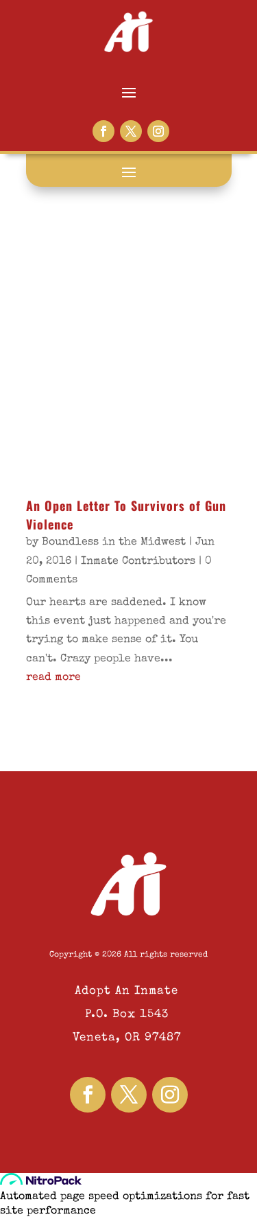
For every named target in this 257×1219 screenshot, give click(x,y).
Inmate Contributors (138, 561)
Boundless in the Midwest (114, 542)
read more (53, 677)
